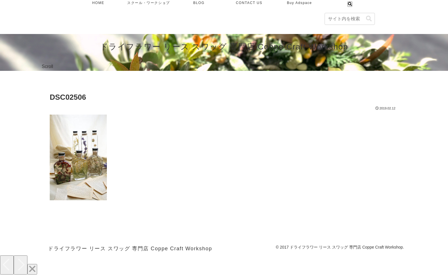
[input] (350, 19)
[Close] (32, 269)
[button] (369, 18)
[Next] (20, 265)
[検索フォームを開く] (349, 4)
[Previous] (7, 265)
